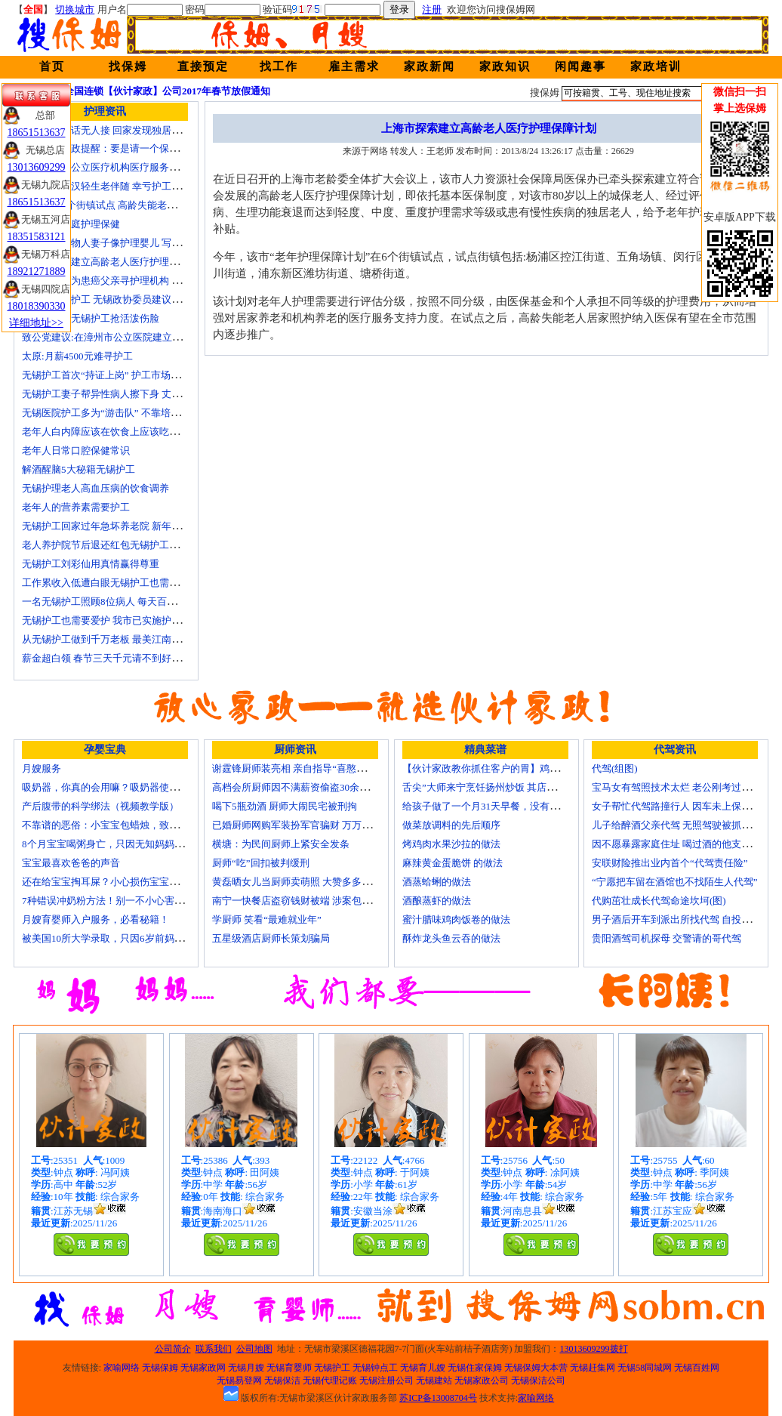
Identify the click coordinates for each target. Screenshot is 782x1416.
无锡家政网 (203, 1367)
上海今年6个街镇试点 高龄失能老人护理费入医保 (129, 205)
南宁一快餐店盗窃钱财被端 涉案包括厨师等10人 (316, 900)
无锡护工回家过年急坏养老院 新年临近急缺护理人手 (136, 526)
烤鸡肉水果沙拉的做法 (451, 844)
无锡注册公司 (386, 1380)
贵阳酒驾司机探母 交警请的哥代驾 (666, 938)
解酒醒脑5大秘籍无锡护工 (78, 469)
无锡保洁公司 (538, 1380)
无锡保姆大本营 (536, 1367)
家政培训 (656, 66)
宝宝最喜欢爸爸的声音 (71, 862)
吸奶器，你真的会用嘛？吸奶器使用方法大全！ (125, 787)
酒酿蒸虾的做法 (436, 900)
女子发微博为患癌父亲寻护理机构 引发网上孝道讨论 (136, 280)
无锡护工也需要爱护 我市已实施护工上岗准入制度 (131, 620)
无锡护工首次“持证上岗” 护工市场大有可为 (116, 375)
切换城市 (74, 9)
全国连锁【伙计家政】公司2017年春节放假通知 (167, 91)
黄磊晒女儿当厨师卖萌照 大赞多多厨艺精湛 (306, 881)
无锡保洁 (282, 1380)
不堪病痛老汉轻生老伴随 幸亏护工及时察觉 (116, 186)
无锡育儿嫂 (422, 1367)
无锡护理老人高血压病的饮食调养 (95, 488)
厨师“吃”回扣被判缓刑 (260, 862)
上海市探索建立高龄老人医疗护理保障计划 (115, 261)
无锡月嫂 (246, 1367)
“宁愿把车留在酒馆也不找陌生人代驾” (675, 881)
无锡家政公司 (481, 1380)
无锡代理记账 (330, 1380)
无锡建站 (434, 1380)
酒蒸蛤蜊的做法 (436, 881)
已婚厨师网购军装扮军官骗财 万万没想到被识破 (316, 825)
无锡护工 (332, 1367)
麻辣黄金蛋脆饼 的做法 (452, 862)
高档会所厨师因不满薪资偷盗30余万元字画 (305, 787)
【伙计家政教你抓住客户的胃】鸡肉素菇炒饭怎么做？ (520, 768)
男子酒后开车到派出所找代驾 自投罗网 (676, 919)
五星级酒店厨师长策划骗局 (271, 938)
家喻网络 (121, 1367)
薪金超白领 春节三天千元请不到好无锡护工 (116, 658)
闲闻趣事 (580, 66)
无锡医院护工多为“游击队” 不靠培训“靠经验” (120, 412)
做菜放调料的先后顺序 (451, 825)
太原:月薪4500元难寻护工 (77, 356)
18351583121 (37, 236)
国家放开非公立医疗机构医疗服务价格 (105, 167)
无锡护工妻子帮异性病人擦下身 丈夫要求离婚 (121, 394)
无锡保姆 (160, 1367)
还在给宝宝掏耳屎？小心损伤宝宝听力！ (110, 881)
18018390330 (37, 306)
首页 (52, 66)
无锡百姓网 (696, 1367)
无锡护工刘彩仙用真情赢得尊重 (90, 563)
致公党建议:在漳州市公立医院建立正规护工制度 (126, 337)
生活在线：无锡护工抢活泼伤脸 (90, 318)
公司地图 (254, 1349)
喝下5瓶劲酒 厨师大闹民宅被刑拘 (284, 806)
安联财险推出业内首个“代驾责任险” (670, 862)
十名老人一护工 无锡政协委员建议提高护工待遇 (126, 299)
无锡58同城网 (644, 1367)
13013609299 (37, 167)
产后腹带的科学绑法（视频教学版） (100, 806)
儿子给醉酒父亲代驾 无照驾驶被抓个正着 (681, 825)
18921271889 (37, 271)
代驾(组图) (615, 768)
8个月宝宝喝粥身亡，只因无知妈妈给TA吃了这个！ (133, 844)
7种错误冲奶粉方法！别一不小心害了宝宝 (113, 900)
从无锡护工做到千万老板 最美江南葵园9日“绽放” (128, 639)
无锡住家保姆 (475, 1367)
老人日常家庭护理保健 (71, 224)
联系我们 (214, 1349)
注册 (432, 9)
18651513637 (37, 132)
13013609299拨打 (594, 1349)
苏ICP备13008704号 (438, 1398)
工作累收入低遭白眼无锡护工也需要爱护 (110, 582)
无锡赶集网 (592, 1367)
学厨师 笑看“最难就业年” (267, 919)
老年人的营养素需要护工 (76, 507)
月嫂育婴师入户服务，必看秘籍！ (95, 919)
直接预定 (203, 66)
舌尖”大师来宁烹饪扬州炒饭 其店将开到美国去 (503, 787)
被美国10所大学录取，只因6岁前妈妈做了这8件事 (130, 938)
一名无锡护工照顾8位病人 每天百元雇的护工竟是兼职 (138, 601)
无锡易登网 (239, 1380)
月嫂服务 (41, 768)
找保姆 (128, 66)
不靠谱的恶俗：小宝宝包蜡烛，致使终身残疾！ (125, 825)
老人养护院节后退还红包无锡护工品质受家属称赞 (130, 545)
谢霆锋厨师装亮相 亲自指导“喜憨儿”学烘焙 (306, 768)
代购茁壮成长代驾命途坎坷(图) (659, 900)
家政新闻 (429, 66)
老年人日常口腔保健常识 (76, 450)
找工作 (279, 66)
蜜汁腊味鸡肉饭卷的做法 (456, 919)
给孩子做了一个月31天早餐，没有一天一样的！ (505, 806)
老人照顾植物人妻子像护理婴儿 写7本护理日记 (124, 242)
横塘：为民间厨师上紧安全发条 (280, 844)
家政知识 (505, 66)
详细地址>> (36, 323)
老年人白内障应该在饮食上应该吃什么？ (110, 431)
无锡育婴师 (289, 1367)
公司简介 (173, 1349)
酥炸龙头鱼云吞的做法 (451, 938)
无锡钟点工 (375, 1367)
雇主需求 (354, 66)
